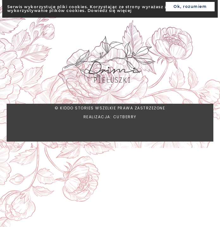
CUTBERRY (125, 116)
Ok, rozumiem (190, 6)
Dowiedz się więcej (110, 10)
